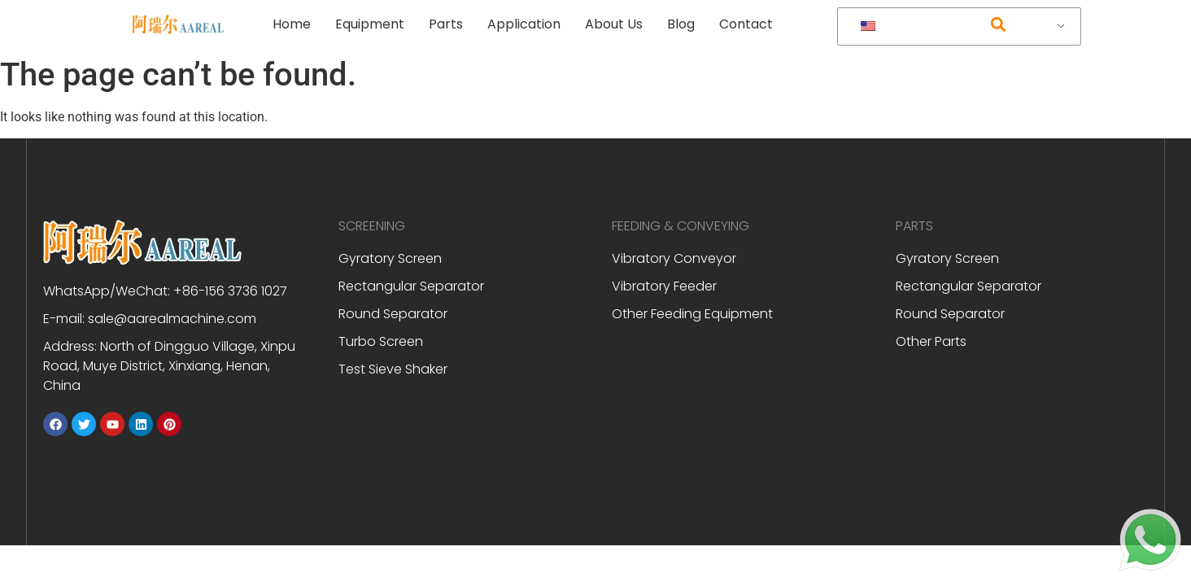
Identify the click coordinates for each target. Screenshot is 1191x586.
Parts (446, 24)
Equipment (369, 24)
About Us (614, 24)
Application (524, 24)
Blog (681, 24)
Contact (746, 24)
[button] (997, 24)
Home (292, 24)
